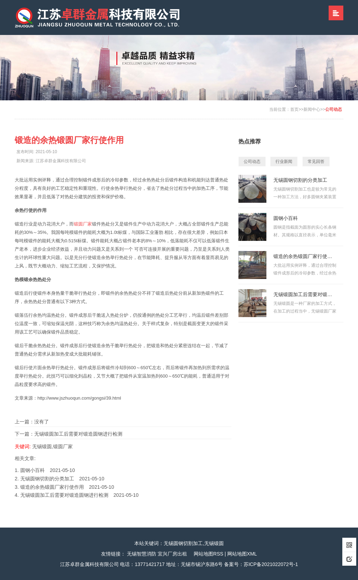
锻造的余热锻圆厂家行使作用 (52, 487)
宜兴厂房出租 (172, 554)
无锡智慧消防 (141, 554)
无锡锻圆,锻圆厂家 (52, 446)
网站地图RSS (208, 554)
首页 (294, 109)
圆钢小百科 (32, 470)
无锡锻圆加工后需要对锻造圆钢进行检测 (78, 434)
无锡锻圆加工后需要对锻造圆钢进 (304, 294)
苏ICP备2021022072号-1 (271, 564)
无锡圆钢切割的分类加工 (47, 478)
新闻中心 (311, 109)
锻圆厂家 (83, 224)
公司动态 (333, 109)
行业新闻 (283, 161)
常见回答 (316, 161)
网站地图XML (242, 554)
